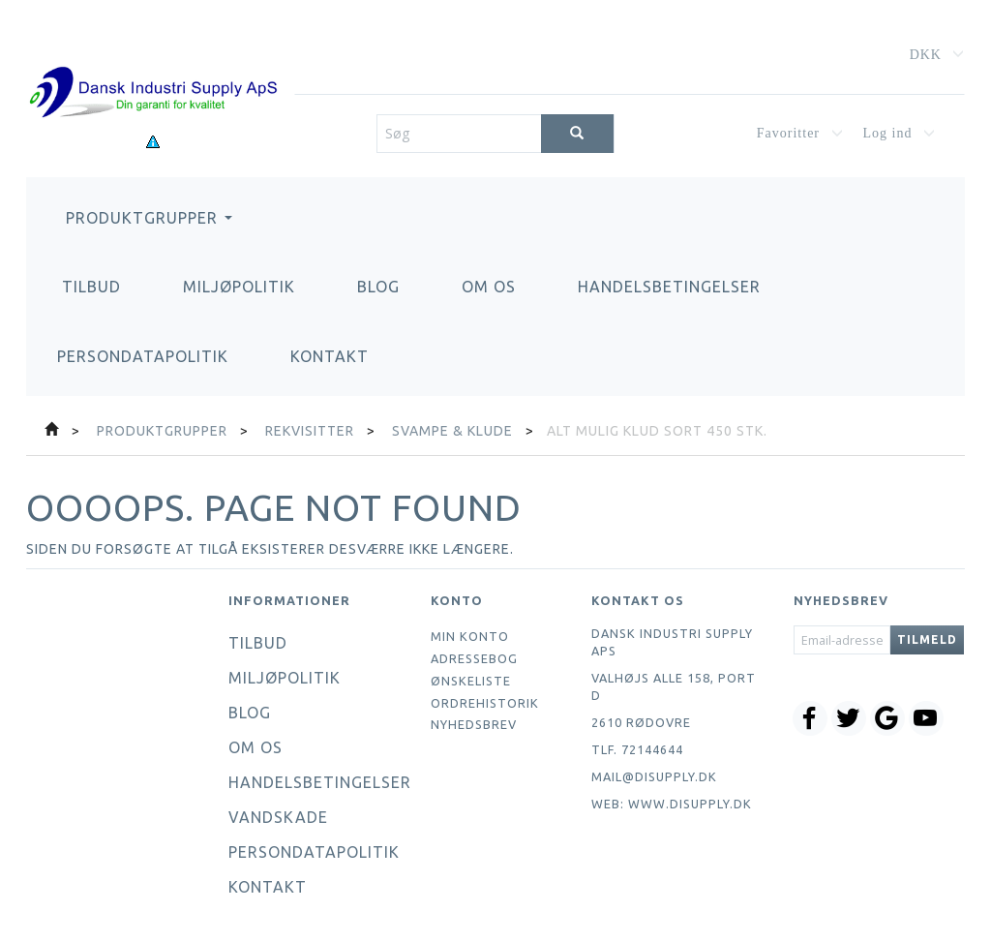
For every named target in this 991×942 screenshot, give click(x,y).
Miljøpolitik (239, 286)
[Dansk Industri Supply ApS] (153, 63)
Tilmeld (927, 639)
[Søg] (577, 133)
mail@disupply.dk (654, 776)
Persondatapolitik (142, 356)
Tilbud (91, 286)
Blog (378, 286)
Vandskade (278, 817)
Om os (489, 286)
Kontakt (329, 356)
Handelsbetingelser (669, 286)
